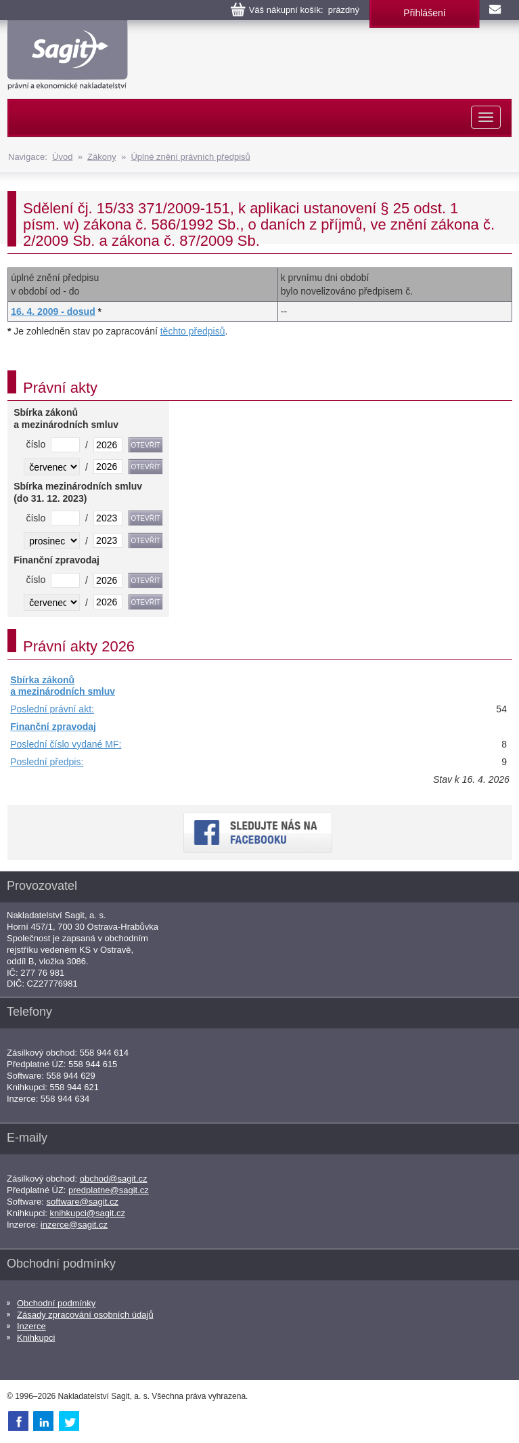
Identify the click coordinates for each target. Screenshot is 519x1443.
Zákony (101, 157)
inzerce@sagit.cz (74, 1225)
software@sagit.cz (82, 1202)
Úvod (62, 157)
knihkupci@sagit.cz (87, 1213)
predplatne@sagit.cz (108, 1190)
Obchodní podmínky (56, 1303)
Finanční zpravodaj (53, 726)
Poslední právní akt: (52, 709)
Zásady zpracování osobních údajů (85, 1315)
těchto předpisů (192, 331)
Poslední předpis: (46, 761)
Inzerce (31, 1326)
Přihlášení (424, 12)
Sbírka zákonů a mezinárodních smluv (62, 685)
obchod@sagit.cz (114, 1178)
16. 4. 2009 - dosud (53, 311)
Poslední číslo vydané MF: (65, 744)
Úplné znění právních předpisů (190, 157)
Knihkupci (36, 1338)
